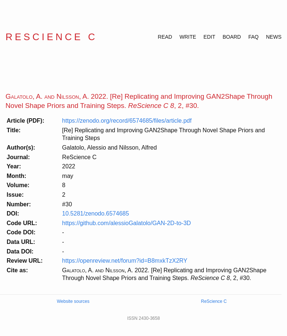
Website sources (73, 301)
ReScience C (51, 36)
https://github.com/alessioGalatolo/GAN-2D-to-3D (126, 223)
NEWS (273, 37)
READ (165, 37)
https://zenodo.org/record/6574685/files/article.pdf (127, 121)
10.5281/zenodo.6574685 (95, 213)
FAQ (253, 37)
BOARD (232, 37)
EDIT (209, 37)
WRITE (187, 37)
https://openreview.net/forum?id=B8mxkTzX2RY (125, 261)
